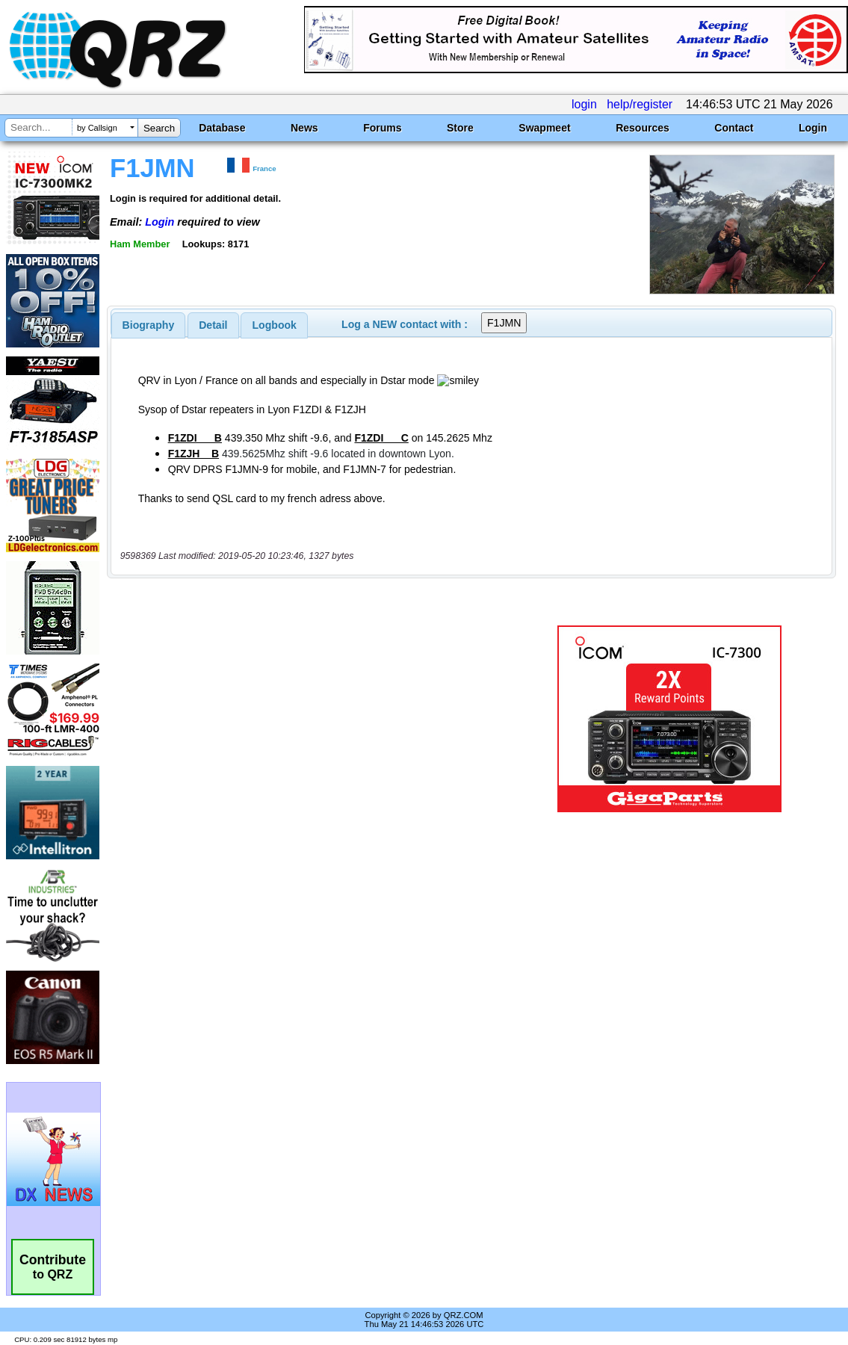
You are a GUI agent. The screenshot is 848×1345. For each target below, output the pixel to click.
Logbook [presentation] (275, 325)
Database (222, 128)
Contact (733, 128)
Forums (382, 128)
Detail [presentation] (213, 325)
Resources (642, 128)
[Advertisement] (316, 718)
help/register (639, 104)
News (304, 128)
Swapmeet (544, 128)
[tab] (148, 325)
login (584, 104)
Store (460, 128)
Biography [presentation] (149, 325)
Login (813, 128)
